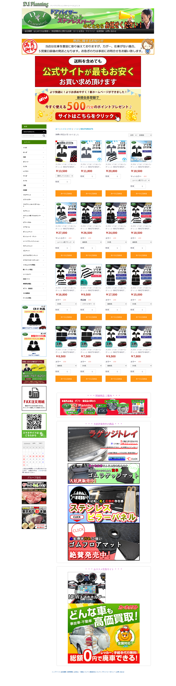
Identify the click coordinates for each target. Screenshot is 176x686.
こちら (40, 470)
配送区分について (95, 672)
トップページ (56, 672)
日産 (24, 157)
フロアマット (27, 195)
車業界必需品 (27, 284)
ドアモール (26, 227)
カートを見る (78, 31)
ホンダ (25, 152)
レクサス (25, 171)
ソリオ (76, 129)
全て (57, 129)
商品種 (83, 300)
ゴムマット (26, 250)
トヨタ (25, 147)
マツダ (25, 176)
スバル (25, 180)
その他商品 (26, 293)
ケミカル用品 (27, 298)
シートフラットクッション (31, 241)
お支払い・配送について (81, 672)
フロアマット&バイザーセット (31, 205)
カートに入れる (66, 193)
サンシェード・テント (29, 236)
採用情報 (70, 672)
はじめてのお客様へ (42, 31)
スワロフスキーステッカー (31, 260)
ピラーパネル (27, 222)
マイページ (90, 31)
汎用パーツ (26, 279)
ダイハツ (25, 162)
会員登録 (100, 31)
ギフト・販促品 (27, 288)
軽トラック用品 (27, 269)
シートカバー (27, 274)
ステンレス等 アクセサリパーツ (32, 216)
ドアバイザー (27, 199)
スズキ (25, 166)
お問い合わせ (111, 31)
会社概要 (28, 31)
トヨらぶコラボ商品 (29, 265)
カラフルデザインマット (30, 255)
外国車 (25, 190)
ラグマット (26, 211)
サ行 (70, 129)
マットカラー (136, 176)
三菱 (24, 185)
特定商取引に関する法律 (61, 31)
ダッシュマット (27, 232)
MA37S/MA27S (87, 129)
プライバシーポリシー (108, 672)
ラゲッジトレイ (27, 246)
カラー (83, 238)
